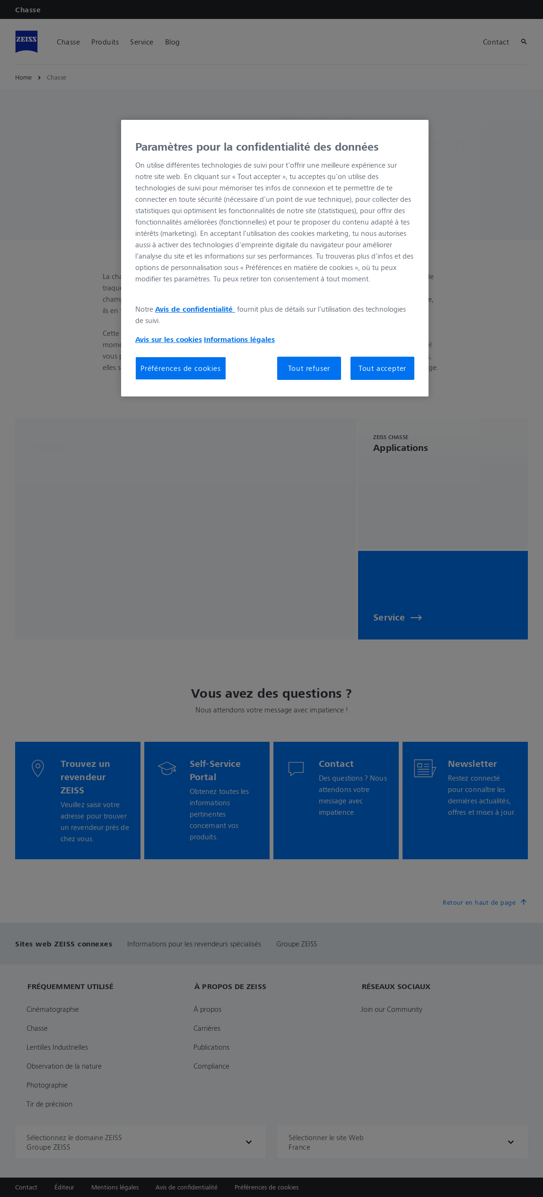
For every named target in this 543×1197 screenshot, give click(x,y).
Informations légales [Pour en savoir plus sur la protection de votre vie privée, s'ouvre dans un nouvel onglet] (239, 339)
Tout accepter (382, 368)
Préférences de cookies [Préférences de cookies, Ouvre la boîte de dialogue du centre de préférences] (180, 368)
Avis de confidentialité (195, 309)
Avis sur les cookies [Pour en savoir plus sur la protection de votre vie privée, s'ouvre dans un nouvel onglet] (168, 339)
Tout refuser (309, 368)
